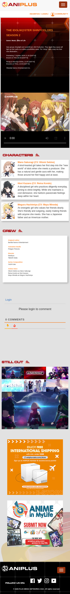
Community (61, 14)
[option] (35, 192)
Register (35, 14)
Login (44, 14)
